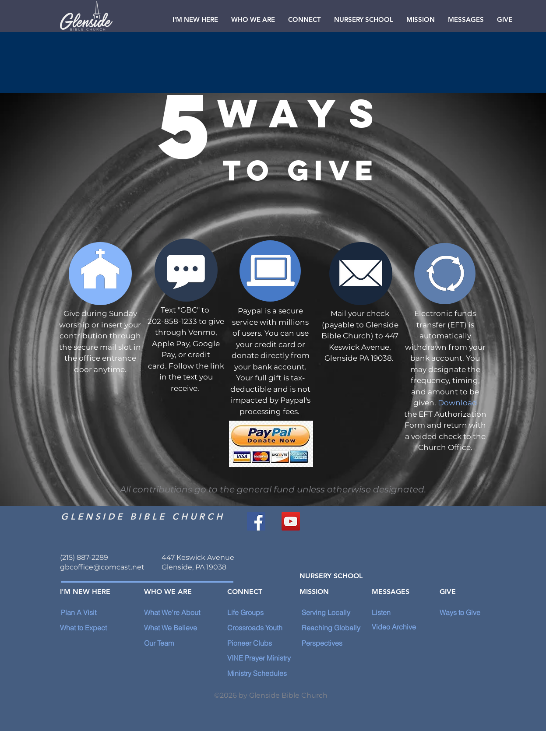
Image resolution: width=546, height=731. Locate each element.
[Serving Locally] (329, 612)
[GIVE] (448, 592)
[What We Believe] (174, 627)
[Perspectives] (324, 643)
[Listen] (397, 612)
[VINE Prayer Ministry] (263, 658)
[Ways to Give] (466, 612)
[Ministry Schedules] (257, 673)
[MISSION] (314, 592)
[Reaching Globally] (334, 627)
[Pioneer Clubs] (252, 643)
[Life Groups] (249, 612)
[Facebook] (256, 521)
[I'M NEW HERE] (85, 592)
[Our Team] (166, 643)
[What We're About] (175, 612)
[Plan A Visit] (81, 612)
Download (457, 402)
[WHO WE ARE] (168, 592)
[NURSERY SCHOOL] (331, 576)
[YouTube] (291, 521)
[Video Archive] (397, 627)
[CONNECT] (244, 592)
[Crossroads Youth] (257, 627)
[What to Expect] (87, 627)
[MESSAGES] (390, 592)
